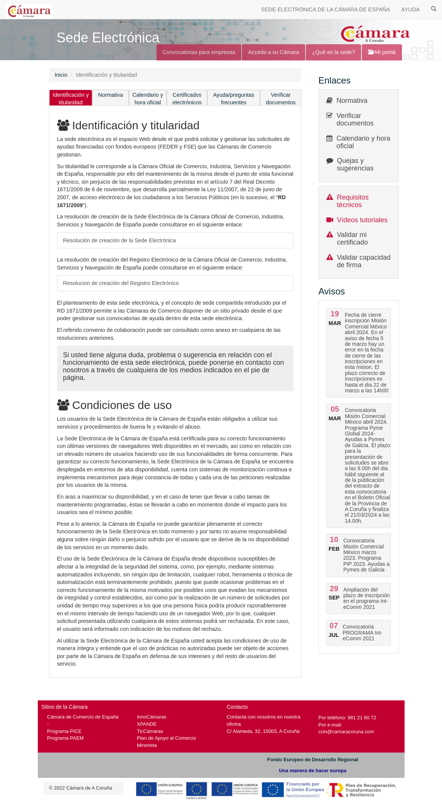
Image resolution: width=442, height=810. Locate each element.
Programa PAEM (65, 738)
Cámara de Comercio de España (83, 717)
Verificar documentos (281, 99)
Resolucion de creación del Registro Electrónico (121, 283)
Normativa (110, 95)
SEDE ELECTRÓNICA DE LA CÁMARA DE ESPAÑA (325, 9)
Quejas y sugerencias (355, 164)
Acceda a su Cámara (273, 52)
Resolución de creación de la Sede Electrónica (119, 240)
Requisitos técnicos (353, 201)
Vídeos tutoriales (362, 220)
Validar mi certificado (352, 238)
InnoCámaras (151, 717)
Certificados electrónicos (187, 99)
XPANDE (147, 724)
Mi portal (381, 52)
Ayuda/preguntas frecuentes (233, 99)
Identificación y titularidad (71, 99)
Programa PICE (64, 731)
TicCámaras (150, 731)
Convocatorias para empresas (199, 52)
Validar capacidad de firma (364, 261)
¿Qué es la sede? (333, 52)
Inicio (61, 75)
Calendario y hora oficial (147, 99)
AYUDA (410, 9)
